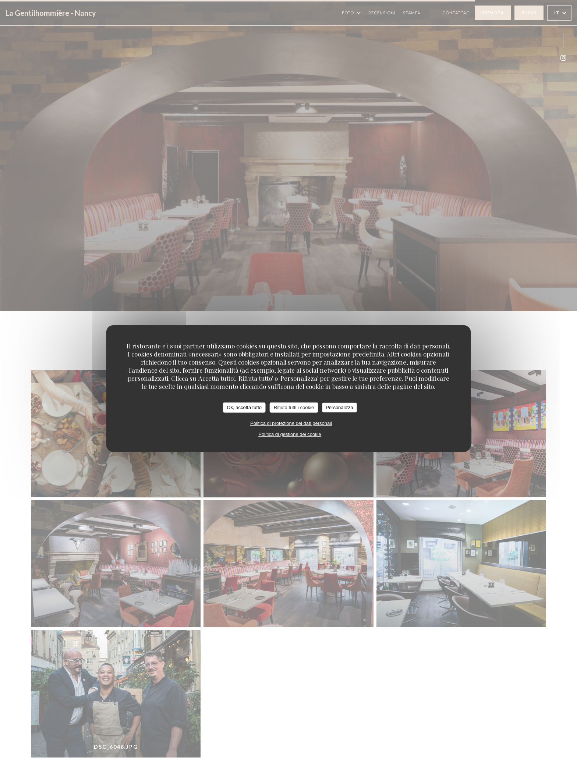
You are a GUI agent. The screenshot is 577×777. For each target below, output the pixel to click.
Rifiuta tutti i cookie (294, 407)
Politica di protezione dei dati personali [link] (291, 423)
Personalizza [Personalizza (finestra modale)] (339, 407)
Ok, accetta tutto (244, 407)
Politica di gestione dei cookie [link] (289, 434)
